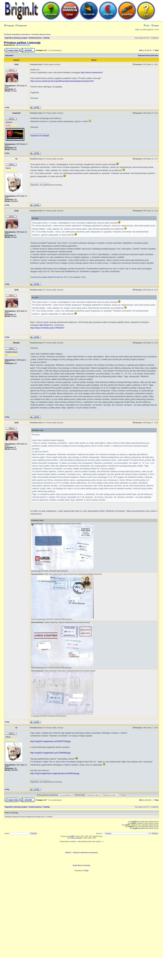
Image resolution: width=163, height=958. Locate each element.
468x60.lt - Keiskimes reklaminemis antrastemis (81, 852)
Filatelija (46, 38)
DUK (147, 26)
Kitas (157, 50)
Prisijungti (9, 26)
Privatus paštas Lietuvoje (22, 42)
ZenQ (50, 277)
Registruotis (21, 26)
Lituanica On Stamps (39, 135)
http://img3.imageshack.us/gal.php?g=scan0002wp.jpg (54, 773)
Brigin (86, 870)
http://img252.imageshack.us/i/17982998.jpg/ (50, 753)
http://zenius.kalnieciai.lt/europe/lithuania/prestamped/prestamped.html (62, 81)
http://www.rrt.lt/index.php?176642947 (47, 328)
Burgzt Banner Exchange (81, 865)
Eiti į (141, 50)
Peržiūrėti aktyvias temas (41, 34)
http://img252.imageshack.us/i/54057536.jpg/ (50, 741)
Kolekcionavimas (35, 38)
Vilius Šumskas (76, 838)
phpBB (71, 836)
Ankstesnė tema (144, 55)
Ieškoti (155, 26)
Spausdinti (9, 55)
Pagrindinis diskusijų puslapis (16, 38)
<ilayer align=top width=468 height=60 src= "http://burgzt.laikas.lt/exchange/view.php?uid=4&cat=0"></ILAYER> (81, 860)
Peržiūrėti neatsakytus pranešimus (17, 34)
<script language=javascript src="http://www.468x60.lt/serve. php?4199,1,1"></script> (81, 847)
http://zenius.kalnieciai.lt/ (92, 72)
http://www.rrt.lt (46, 325)
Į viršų (7, 107)
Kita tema (154, 55)
